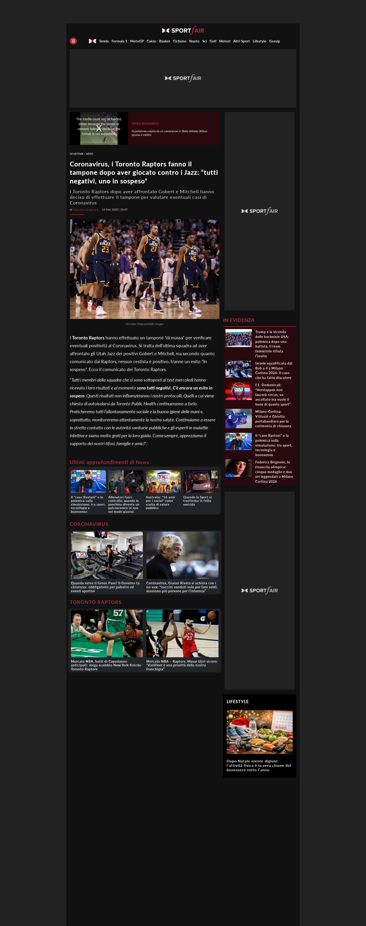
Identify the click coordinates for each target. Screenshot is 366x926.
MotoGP (137, 41)
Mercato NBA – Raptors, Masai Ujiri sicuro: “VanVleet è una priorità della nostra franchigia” (182, 664)
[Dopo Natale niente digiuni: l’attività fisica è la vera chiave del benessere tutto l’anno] (231, 749)
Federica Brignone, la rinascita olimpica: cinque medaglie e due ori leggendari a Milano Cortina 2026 (274, 471)
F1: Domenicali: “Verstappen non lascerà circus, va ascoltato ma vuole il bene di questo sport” (273, 394)
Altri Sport (241, 41)
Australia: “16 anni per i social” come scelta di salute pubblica (163, 500)
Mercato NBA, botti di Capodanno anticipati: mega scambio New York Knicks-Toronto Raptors (106, 664)
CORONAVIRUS (90, 522)
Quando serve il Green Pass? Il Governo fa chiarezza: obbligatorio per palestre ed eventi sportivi (105, 586)
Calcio (151, 41)
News (89, 153)
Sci (204, 41)
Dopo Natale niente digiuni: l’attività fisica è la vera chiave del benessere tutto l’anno (259, 765)
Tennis (104, 41)
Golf (213, 41)
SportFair (76, 153)
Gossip (274, 41)
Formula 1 (119, 41)
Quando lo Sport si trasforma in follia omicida (197, 500)
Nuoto (194, 41)
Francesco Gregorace (86, 209)
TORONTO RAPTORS (96, 600)
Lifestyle (259, 41)
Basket (164, 41)
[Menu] (73, 41)
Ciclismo (180, 41)
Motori (224, 41)
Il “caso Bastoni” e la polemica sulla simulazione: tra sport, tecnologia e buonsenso (88, 502)
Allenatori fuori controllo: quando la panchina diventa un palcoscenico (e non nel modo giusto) (125, 503)
